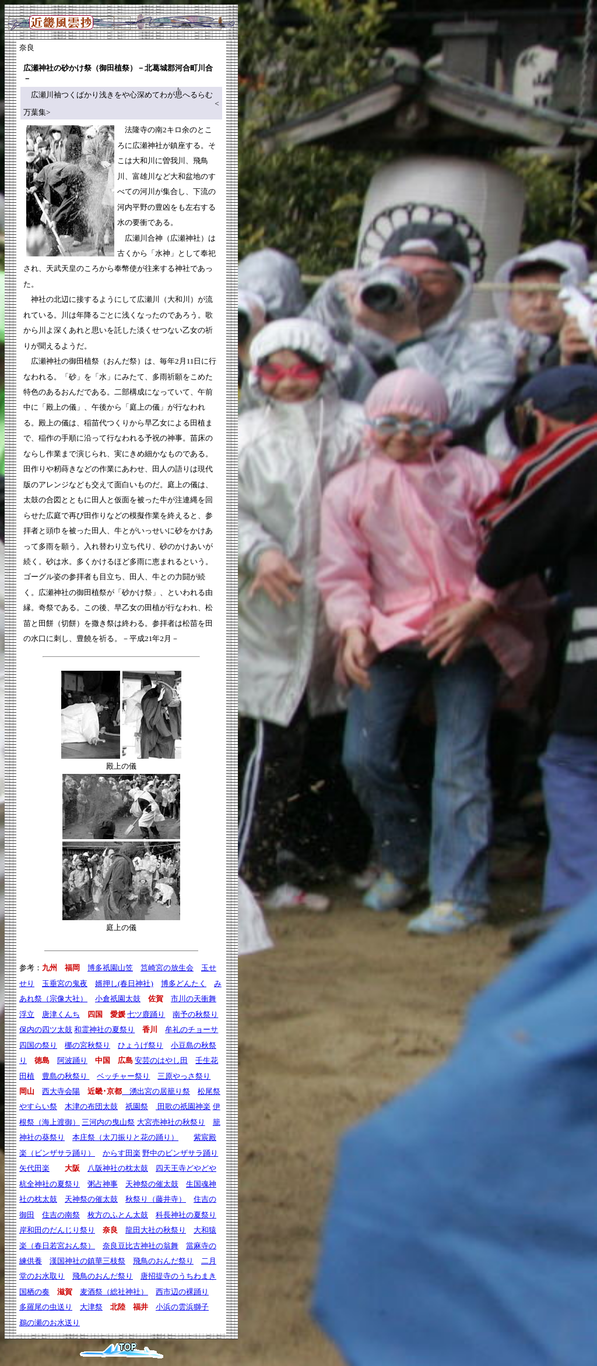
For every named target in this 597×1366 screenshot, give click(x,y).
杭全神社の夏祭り (49, 1184)
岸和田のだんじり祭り (57, 1230)
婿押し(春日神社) (124, 983)
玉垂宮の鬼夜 (64, 983)
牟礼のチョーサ (191, 1029)
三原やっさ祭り (183, 1076)
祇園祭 (136, 1106)
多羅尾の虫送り (45, 1306)
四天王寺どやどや (186, 1168)
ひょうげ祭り (140, 1045)
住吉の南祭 (61, 1214)
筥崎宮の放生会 (167, 967)
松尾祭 (209, 1091)
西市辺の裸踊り (182, 1291)
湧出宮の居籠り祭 (156, 1091)
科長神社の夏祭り (186, 1214)
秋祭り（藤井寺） (155, 1199)
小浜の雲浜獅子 (182, 1306)
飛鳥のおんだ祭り (163, 1260)
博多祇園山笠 (110, 967)
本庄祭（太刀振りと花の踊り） (125, 1137)
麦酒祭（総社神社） (114, 1291)
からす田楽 (122, 1153)
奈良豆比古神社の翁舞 (140, 1245)
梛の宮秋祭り (87, 1045)
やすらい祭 (38, 1106)
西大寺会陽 (61, 1091)
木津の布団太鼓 (91, 1106)
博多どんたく (183, 983)
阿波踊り (72, 1060)
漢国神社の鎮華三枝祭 (87, 1260)
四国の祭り (38, 1045)
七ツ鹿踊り (146, 1014)
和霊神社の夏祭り (104, 1029)
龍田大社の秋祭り (155, 1230)
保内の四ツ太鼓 (45, 1029)
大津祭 (91, 1306)
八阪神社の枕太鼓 (117, 1168)
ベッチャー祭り (123, 1076)
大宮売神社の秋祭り (171, 1122)
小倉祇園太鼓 (118, 998)
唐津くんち (61, 1014)
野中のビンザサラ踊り (180, 1153)
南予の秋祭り (195, 1014)
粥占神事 (102, 1184)
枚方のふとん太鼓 (117, 1214)
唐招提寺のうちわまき (178, 1276)
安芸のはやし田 (161, 1060)
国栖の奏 (34, 1291)
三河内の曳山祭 (108, 1122)
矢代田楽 (34, 1168)
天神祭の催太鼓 (151, 1184)
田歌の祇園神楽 (183, 1106)
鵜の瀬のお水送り (49, 1322)
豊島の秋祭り (65, 1076)
